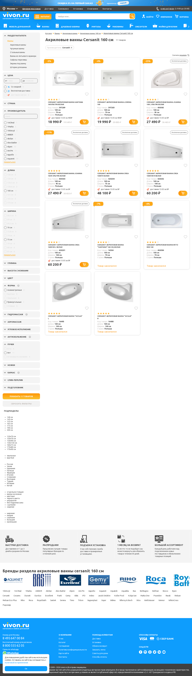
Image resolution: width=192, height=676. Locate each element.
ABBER (44, 591)
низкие (10, 515)
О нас (61, 639)
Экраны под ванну (18, 63)
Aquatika (143, 591)
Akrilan (55, 591)
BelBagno (165, 591)
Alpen (82, 591)
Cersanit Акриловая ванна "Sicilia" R (111, 319)
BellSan (178, 591)
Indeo (125, 595)
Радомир (91, 605)
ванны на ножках (14, 494)
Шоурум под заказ (31, 9)
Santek (111, 600)
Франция (11, 473)
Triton (143, 600)
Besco (6, 595)
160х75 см (11, 445)
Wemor (63, 605)
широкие (11, 513)
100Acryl (7, 591)
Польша (10, 471)
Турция (10, 481)
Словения (11, 477)
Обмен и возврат (99, 646)
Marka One (8, 600)
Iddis (107, 595)
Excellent (76, 595)
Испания (10, 483)
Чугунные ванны (17, 49)
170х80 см (11, 447)
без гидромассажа (15, 503)
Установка (78, 9)
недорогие (12, 500)
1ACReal (20, 591)
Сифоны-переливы (18, 60)
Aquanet (117, 591)
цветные (11, 496)
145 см (10, 419)
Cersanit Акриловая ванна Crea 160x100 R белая (163, 175)
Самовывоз (63, 9)
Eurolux (63, 595)
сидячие (10, 507)
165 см (10, 424)
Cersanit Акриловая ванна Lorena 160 (111, 103)
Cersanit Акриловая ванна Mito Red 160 (163, 247)
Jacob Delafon (140, 595)
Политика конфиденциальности (73, 650)
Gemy (98, 595)
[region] (21, 141)
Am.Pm (92, 591)
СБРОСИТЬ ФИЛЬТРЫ (21, 404)
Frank (87, 595)
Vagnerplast (157, 600)
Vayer (170, 600)
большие (11, 520)
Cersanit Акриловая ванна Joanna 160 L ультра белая (161, 103)
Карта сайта (64, 653)
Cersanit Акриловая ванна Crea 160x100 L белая (65, 247)
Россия (10, 464)
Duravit (51, 595)
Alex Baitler (69, 591)
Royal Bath (98, 600)
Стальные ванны (17, 52)
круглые (10, 458)
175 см (10, 426)
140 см (10, 417)
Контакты (107, 9)
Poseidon (22, 600)
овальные (11, 456)
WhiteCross (76, 605)
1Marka (32, 591)
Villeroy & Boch (21, 605)
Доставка (49, 9)
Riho (76, 600)
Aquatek (130, 591)
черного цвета (13, 498)
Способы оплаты (99, 657)
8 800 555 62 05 (14, 645)
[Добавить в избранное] (87, 94)
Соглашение (64, 646)
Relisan (45, 600)
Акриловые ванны (18, 45)
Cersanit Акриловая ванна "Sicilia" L (62, 319)
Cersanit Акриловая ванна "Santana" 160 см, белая (111, 247)
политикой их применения (16, 663)
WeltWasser (49, 605)
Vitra (36, 605)
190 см (10, 428)
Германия (11, 468)
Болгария (11, 479)
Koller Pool (157, 595)
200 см (10, 430)
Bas (154, 591)
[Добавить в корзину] (84, 122)
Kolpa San (171, 595)
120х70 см (11, 436)
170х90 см (11, 449)
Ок (26, 669)
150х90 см (11, 441)
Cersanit (27, 595)
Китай (9, 485)
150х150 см (12, 443)
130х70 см (11, 438)
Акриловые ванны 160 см (93, 33)
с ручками (11, 505)
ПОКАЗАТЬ (21, 396)
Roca (85, 600)
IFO (116, 595)
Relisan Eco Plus (61, 600)
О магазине (92, 9)
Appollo (105, 591)
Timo (133, 600)
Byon (15, 595)
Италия (10, 475)
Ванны (10, 41)
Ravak (34, 600)
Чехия (9, 466)
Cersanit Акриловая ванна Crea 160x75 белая (114, 175)
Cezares (39, 595)
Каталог (48, 33)
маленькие (12, 522)
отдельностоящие (15, 492)
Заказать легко (98, 650)
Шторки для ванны (18, 67)
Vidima (6, 605)
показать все (9, 162)
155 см (10, 421)
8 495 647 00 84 (14, 638)
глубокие (11, 518)
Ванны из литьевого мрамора (23, 56)
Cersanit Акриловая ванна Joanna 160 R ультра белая (62, 175)
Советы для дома (100, 653)
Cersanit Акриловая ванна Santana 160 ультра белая (62, 103)
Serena (122, 600)
